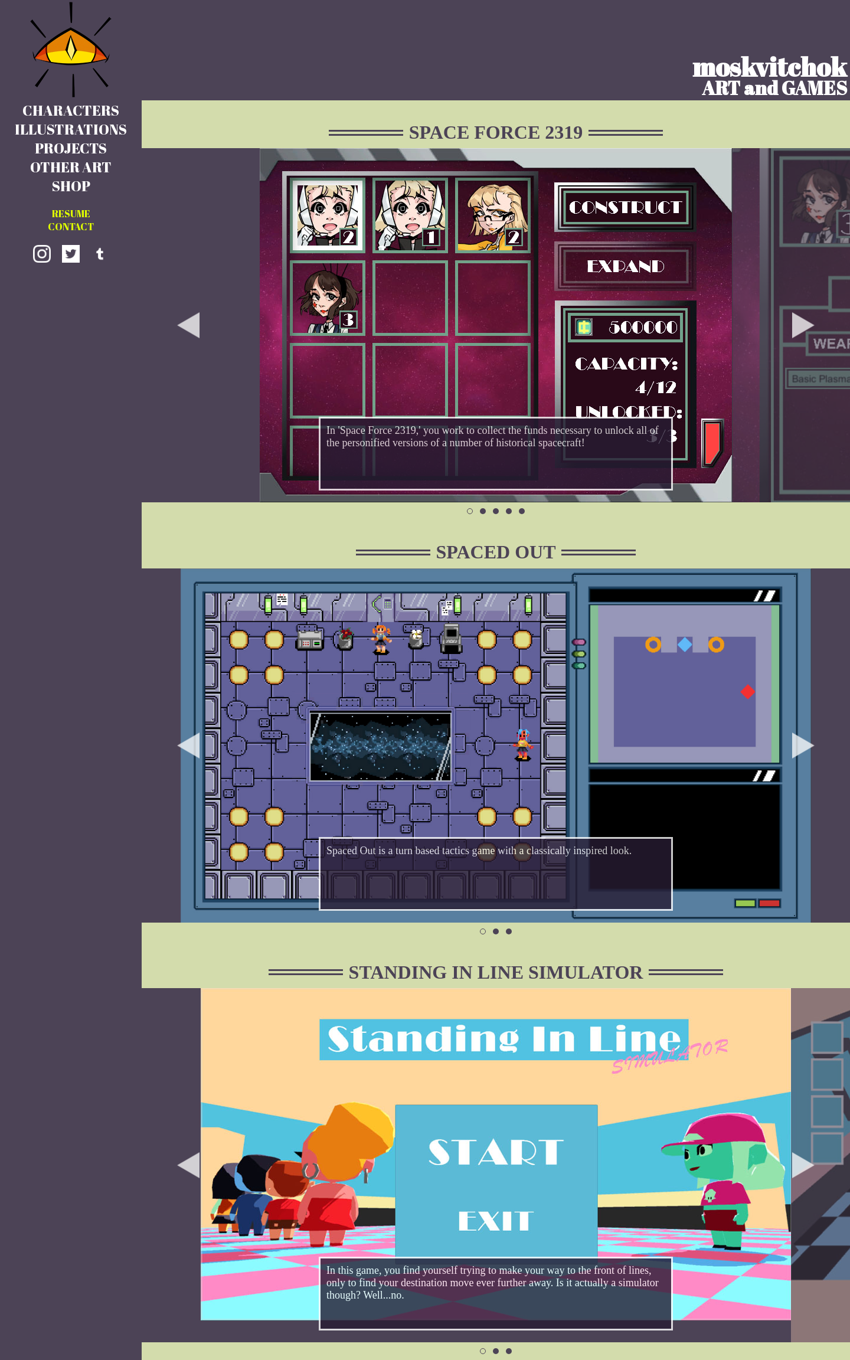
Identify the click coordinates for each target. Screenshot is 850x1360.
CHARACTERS (70, 110)
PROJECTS (71, 148)
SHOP (71, 185)
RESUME (71, 213)
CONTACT (71, 226)
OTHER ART (71, 167)
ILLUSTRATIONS (71, 129)
